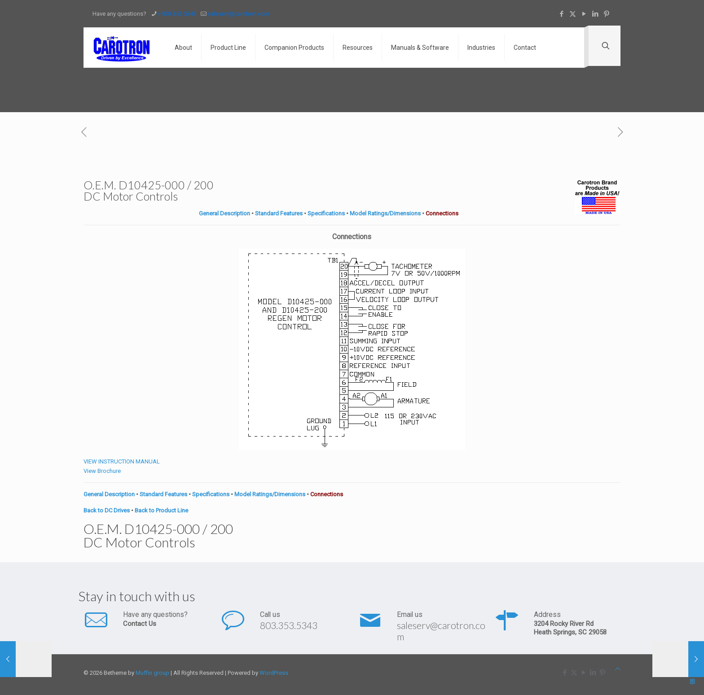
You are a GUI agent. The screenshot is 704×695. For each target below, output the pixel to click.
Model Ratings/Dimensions (385, 213)
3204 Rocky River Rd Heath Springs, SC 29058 (570, 628)
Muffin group (152, 672)
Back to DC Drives (107, 510)
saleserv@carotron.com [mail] (238, 13)
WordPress (274, 672)
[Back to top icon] (617, 668)
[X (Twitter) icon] (572, 14)
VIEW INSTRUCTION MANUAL (122, 461)
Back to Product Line (161, 510)
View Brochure (102, 471)
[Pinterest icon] (606, 14)
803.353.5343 (288, 625)
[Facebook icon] (561, 14)
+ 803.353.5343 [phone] (177, 13)
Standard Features (279, 213)
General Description (224, 213)
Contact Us (139, 624)
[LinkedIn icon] (595, 14)
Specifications (326, 213)
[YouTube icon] (584, 14)
